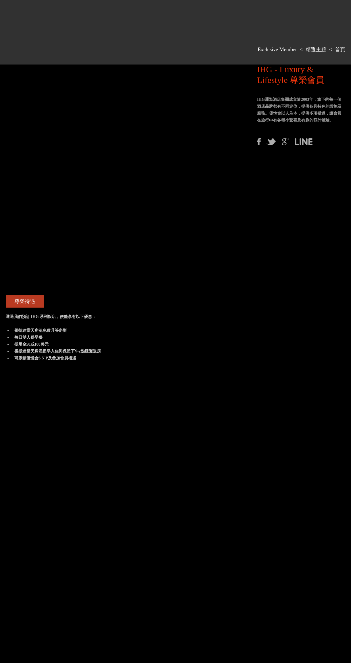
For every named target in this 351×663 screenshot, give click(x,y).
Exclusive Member (277, 49)
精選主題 (316, 49)
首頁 (340, 49)
